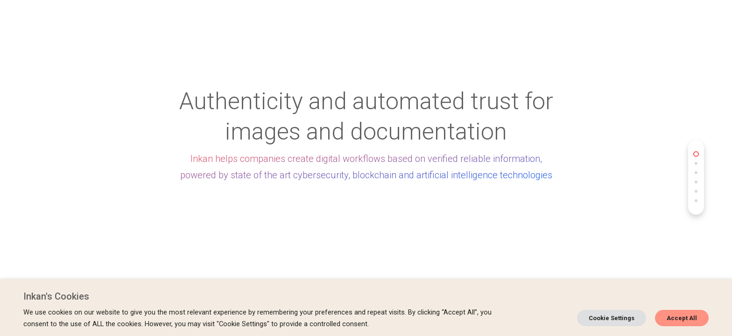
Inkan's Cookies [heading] (56, 296)
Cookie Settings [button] (611, 318)
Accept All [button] (682, 318)
